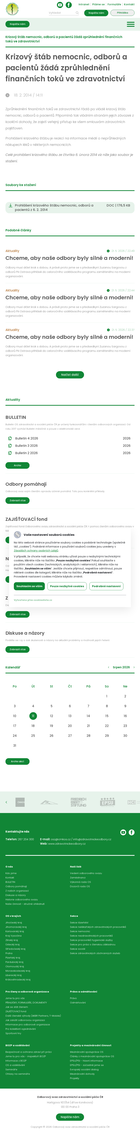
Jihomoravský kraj (16, 927)
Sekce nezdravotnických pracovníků (91, 935)
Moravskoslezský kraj (17, 971)
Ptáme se (98, 4)
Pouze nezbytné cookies (67, 586)
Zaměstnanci (77, 877)
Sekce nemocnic (80, 931)
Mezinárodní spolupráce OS (86, 1052)
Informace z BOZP (15, 1060)
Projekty (74, 1078)
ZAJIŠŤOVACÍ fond (15, 1011)
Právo (73, 998)
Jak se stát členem (16, 1007)
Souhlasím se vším (29, 586)
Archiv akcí (17, 761)
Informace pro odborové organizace (27, 1024)
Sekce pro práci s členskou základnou (92, 944)
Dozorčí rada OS (80, 886)
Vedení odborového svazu (86, 873)
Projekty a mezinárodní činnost (90, 1045)
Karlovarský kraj (14, 931)
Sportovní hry (13, 1033)
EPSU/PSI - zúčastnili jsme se (87, 1065)
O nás (9, 866)
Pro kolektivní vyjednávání (20, 1029)
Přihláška (122, 12)
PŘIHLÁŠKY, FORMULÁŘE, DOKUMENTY (26, 1002)
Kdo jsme (11, 873)
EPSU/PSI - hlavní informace (86, 1060)
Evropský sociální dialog (84, 1069)
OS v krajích (13, 916)
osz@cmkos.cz (61, 839)
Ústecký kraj (12, 944)
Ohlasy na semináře (17, 1074)
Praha (8, 953)
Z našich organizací (17, 891)
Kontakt (129, 4)
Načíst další (70, 375)
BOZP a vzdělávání (17, 1045)
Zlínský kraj (11, 940)
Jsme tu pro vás (15, 998)
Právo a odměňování (83, 991)
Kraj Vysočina (13, 935)
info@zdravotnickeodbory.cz (92, 839)
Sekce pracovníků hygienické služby (91, 940)
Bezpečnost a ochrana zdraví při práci (28, 1052)
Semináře (11, 1069)
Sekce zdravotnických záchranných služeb (95, 953)
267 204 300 (26, 839)
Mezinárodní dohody (82, 1074)
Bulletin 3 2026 (73, 446)
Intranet (84, 4)
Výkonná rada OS (80, 882)
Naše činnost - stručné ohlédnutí (24, 904)
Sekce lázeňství (79, 922)
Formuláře (114, 4)
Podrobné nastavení (106, 586)
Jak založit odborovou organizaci (25, 1020)
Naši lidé (75, 866)
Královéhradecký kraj (17, 979)
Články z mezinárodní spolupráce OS (92, 1056)
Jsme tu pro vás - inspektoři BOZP (25, 1056)
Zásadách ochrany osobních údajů (36, 550)
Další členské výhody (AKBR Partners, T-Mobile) (33, 1015)
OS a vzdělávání (15, 1065)
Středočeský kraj (15, 949)
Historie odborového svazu (21, 899)
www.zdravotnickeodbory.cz (66, 844)
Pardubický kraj (14, 962)
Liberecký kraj (13, 975)
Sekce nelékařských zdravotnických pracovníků (98, 927)
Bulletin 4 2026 (73, 438)
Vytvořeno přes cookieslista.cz (33, 600)
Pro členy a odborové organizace (27, 991)
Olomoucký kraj (14, 966)
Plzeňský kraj (12, 957)
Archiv (17, 465)
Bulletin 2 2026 (73, 453)
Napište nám (96, 13)
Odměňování (78, 1002)
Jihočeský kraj (13, 922)
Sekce (74, 916)
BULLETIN (10, 882)
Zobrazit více (18, 500)
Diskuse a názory (15, 895)
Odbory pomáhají (16, 886)
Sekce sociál (77, 949)
